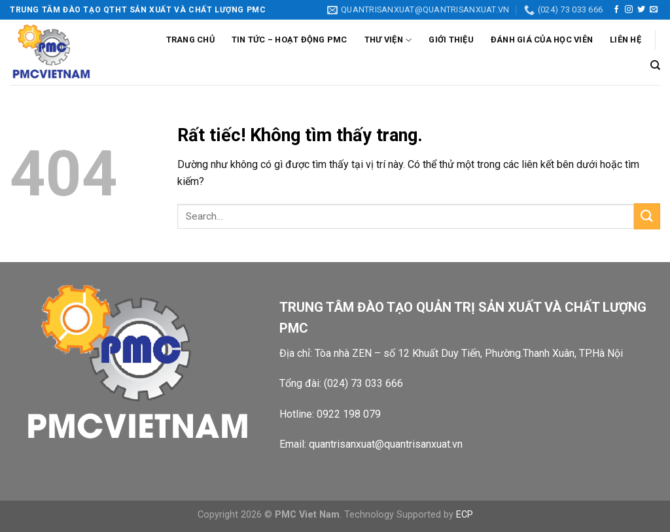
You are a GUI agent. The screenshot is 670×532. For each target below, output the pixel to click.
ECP (464, 514)
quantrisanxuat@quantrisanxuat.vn (386, 444)
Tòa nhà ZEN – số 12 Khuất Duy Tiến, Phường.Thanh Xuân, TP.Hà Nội (470, 353)
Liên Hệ (625, 39)
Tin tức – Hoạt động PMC (289, 39)
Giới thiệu (451, 39)
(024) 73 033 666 (363, 383)
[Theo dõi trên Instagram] (629, 9)
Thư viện (388, 40)
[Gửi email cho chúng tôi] (654, 9)
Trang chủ (190, 39)
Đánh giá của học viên (542, 39)
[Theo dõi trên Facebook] (616, 9)
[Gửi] (647, 216)
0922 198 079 (349, 414)
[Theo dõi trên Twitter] (641, 9)
